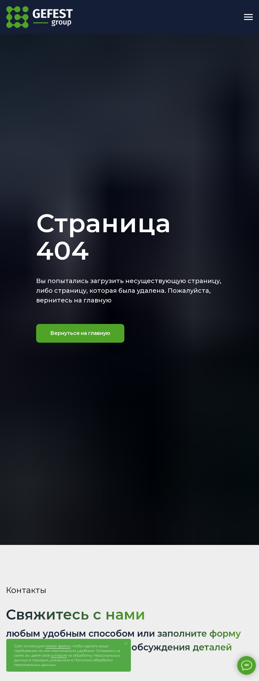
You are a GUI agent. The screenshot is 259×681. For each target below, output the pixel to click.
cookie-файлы (58, 646)
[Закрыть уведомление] (126, 643)
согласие (59, 655)
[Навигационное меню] (248, 17)
